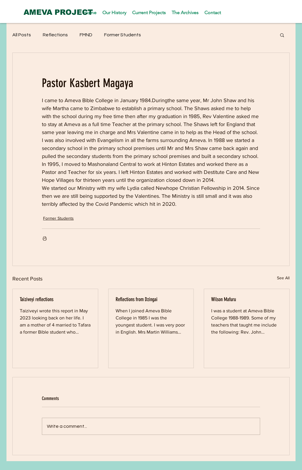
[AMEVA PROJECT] (58, 12)
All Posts (21, 34)
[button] (282, 34)
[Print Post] (44, 238)
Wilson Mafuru (223, 299)
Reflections (55, 34)
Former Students (122, 34)
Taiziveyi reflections (36, 299)
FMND (86, 34)
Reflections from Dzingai (136, 299)
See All (283, 277)
